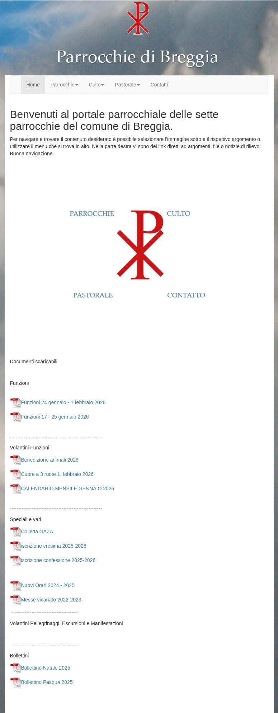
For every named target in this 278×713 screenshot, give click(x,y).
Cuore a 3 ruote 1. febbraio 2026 (52, 474)
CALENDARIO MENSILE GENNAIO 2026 (62, 488)
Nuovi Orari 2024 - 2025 (42, 585)
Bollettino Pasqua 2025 (41, 682)
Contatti (159, 85)
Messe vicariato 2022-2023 (45, 600)
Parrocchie (64, 85)
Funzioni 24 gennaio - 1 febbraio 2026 (58, 402)
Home (33, 85)
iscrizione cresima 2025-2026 (48, 546)
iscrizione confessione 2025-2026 (53, 560)
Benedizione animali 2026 (44, 460)
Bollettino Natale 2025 (40, 668)
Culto (96, 85)
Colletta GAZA (31, 531)
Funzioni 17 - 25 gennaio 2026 (49, 417)
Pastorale (127, 85)
